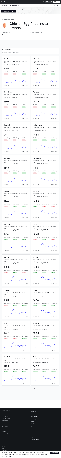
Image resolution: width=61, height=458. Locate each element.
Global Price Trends (8, 19)
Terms (16, 442)
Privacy (12, 442)
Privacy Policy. (8, 456)
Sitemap (21, 442)
